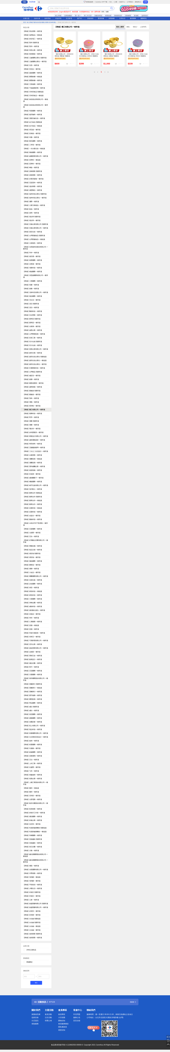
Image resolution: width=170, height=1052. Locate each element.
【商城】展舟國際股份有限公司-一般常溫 (35, 679)
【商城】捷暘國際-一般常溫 (32, 718)
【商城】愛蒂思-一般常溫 (31, 322)
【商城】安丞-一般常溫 (31, 65)
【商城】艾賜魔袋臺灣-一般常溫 (34, 447)
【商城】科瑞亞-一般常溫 (31, 896)
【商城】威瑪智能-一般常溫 (32, 387)
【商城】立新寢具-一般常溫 (32, 243)
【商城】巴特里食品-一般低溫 (33, 95)
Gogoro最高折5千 (65, 12)
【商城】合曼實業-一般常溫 (32, 455)
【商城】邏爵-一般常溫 (31, 201)
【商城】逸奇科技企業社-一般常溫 (35, 198)
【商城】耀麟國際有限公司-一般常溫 (35, 576)
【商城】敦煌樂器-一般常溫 (32, 54)
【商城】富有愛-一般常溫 (31, 915)
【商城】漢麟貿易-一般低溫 (32, 459)
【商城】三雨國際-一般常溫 (32, 281)
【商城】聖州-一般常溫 (31, 46)
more (133, 1002)
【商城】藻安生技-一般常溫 (32, 232)
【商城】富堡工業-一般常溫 (32, 338)
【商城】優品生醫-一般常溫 (32, 663)
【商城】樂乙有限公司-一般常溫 (34, 409)
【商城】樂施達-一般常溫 (31, 394)
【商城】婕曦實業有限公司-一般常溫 (35, 156)
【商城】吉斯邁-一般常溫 (31, 264)
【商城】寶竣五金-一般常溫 (32, 655)
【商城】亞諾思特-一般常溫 (32, 182)
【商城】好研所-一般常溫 (31, 911)
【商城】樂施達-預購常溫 (31, 391)
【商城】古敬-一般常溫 (31, 850)
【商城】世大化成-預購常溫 (32, 341)
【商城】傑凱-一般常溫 (31, 866)
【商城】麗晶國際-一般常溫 (32, 561)
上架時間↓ (143, 27)
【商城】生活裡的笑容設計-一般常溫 (35, 737)
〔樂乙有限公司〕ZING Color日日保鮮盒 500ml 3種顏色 (138, 55)
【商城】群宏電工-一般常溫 (32, 39)
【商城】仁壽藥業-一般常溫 (32, 621)
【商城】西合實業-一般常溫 (32, 31)
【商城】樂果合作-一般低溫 (32, 500)
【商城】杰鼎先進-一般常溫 (32, 580)
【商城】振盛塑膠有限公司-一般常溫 (35, 907)
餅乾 (103, 12)
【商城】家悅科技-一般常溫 (32, 595)
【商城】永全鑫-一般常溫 (31, 930)
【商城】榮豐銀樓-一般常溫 (32, 80)
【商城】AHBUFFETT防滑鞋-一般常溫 (35, 524)
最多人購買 (120, 27)
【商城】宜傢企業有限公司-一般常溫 (35, 228)
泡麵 (107, 12)
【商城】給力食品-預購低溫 (32, 122)
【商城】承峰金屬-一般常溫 (32, 603)
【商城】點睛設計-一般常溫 (32, 659)
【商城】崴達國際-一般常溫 (32, 73)
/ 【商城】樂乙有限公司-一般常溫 (66, 22)
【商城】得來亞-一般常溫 (31, 637)
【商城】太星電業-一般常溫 (32, 799)
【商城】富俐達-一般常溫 (31, 133)
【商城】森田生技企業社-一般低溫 (35, 360)
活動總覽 (128, 15)
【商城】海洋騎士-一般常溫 (32, 489)
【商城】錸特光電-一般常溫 (32, 353)
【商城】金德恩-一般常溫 (31, 652)
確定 (36, 983)
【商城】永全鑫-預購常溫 (31, 922)
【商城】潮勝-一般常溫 (31, 425)
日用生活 (122, 18)
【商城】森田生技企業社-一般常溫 (35, 364)
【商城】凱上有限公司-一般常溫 (34, 725)
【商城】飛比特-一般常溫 (31, 428)
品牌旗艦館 (68, 15)
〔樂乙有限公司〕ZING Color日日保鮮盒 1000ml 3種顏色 (89, 55)
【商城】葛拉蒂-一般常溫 (31, 220)
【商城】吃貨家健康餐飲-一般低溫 (35, 831)
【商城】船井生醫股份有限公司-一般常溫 (35, 804)
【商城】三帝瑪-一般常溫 (31, 145)
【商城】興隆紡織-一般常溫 (32, 546)
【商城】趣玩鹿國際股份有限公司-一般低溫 (35, 855)
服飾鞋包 (144, 18)
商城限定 (29, 962)
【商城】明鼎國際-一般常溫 (32, 111)
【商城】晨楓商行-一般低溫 (32, 688)
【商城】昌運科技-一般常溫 (32, 512)
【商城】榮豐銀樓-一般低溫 (32, 76)
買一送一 (78, 15)
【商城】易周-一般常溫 (31, 213)
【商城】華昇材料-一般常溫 (32, 444)
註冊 (115, 2)
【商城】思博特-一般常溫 (31, 164)
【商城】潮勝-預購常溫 (31, 421)
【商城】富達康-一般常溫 (31, 474)
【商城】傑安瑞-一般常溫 (31, 557)
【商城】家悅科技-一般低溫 (32, 591)
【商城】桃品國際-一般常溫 (32, 296)
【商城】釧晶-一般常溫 (31, 209)
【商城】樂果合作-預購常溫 (32, 497)
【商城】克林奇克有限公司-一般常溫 (35, 292)
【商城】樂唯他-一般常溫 (31, 565)
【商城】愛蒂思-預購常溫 (31, 319)
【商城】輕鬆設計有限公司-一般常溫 (35, 436)
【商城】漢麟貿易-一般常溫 (32, 462)
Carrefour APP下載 (101, 2)
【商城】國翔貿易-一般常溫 (32, 699)
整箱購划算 (118, 15)
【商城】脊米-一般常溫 (31, 618)
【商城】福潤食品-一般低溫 (32, 35)
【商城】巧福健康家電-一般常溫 (34, 88)
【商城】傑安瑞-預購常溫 (31, 553)
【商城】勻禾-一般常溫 (31, 771)
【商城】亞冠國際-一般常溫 (32, 671)
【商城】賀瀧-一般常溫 (31, 629)
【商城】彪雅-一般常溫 (31, 288)
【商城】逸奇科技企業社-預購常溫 (35, 194)
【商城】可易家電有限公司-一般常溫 (35, 640)
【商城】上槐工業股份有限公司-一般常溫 (35, 783)
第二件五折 (88, 15)
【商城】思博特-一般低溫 (31, 160)
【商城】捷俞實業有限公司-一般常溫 (35, 648)
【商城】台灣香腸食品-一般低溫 (34, 239)
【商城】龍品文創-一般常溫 (32, 550)
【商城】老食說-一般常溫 (31, 614)
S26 (92, 12)
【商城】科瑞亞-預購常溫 (31, 892)
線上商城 (58, 15)
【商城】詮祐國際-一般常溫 (32, 584)
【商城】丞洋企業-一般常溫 (32, 644)
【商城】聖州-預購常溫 (31, 42)
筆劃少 (135, 27)
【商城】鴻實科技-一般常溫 (32, 268)
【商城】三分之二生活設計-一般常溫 (35, 451)
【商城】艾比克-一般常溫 (31, 300)
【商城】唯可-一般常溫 (31, 667)
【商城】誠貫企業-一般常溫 (32, 330)
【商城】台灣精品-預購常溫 (32, 372)
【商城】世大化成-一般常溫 (32, 345)
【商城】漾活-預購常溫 (31, 304)
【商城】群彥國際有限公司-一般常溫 (35, 733)
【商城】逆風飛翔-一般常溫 (32, 756)
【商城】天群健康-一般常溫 (32, 84)
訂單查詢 (130, 2)
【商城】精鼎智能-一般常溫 (32, 470)
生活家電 (69, 18)
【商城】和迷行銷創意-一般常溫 (34, 633)
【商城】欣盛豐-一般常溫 (31, 767)
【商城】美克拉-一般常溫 (31, 69)
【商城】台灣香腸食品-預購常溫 (34, 235)
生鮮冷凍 (37, 18)
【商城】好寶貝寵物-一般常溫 (33, 179)
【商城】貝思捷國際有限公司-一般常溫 (35, 276)
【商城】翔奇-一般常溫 (31, 398)
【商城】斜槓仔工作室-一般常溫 (34, 813)
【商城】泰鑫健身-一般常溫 (32, 775)
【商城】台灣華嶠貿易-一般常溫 (34, 334)
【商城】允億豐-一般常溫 (31, 533)
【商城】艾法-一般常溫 (31, 760)
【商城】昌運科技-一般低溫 (32, 508)
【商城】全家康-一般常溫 (31, 326)
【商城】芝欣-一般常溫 (31, 536)
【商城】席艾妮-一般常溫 (31, 130)
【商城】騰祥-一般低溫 (31, 788)
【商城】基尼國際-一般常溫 (32, 714)
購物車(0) (138, 2)
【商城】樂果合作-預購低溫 (32, 493)
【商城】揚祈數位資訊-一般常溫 (34, 610)
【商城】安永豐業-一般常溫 (32, 315)
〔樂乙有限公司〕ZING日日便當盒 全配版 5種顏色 (112, 55)
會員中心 (122, 2)
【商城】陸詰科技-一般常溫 (32, 729)
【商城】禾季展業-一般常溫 (32, 873)
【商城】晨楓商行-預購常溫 (32, 684)
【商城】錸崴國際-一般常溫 (32, 752)
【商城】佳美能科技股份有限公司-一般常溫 (35, 248)
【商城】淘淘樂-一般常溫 (31, 881)
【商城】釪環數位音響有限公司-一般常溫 (35, 541)
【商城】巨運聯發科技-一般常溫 (34, 368)
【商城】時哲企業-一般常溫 (32, 50)
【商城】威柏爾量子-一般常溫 (33, 478)
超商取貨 (145, 15)
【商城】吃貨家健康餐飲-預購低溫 (35, 828)
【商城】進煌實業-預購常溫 (32, 934)
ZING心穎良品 (31, 950)
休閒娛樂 (112, 18)
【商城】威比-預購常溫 (31, 707)
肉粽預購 (75, 12)
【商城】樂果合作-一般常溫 (32, 504)
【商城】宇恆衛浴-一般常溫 (32, 885)
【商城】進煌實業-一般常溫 (32, 937)
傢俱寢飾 (133, 18)
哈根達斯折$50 (53, 12)
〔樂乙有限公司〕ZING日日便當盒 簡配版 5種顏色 (64, 55)
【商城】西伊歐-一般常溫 (31, 406)
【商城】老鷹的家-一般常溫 (32, 722)
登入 (110, 2)
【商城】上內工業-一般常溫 (32, 763)
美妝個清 (90, 18)
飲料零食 (48, 18)
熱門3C (79, 18)
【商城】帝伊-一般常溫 (31, 252)
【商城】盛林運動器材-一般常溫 (34, 440)
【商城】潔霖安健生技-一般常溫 (34, 118)
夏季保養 (97, 12)
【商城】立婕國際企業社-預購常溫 (35, 58)
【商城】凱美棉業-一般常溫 (32, 809)
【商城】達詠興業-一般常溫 (32, 186)
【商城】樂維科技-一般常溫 (32, 519)
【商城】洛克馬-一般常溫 (31, 824)
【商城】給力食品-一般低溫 (32, 126)
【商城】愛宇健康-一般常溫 (32, 695)
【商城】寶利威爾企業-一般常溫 (34, 466)
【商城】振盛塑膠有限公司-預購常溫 (35, 903)
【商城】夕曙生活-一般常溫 (32, 888)
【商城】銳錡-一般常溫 (31, 741)
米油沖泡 (58, 18)
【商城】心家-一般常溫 (31, 900)
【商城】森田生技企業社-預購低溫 (35, 357)
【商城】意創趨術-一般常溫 (32, 843)
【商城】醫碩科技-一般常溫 (32, 311)
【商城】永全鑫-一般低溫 (31, 926)
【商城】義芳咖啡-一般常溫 (32, 114)
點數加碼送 (98, 15)
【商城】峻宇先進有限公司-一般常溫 (35, 485)
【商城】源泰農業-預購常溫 (32, 171)
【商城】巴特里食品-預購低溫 (33, 92)
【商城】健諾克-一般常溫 (31, 375)
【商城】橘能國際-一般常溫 (32, 481)
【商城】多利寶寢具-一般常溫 (33, 432)
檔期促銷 (108, 15)
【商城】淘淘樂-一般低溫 (31, 877)
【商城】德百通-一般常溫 (31, 256)
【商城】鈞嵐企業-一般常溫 (32, 820)
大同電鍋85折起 (84, 12)
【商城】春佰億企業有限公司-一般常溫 (35, 106)
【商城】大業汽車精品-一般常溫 (34, 205)
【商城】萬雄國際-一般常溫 (32, 152)
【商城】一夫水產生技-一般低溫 (34, 148)
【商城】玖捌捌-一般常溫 (31, 748)
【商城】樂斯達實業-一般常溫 (33, 383)
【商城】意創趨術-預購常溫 (32, 839)
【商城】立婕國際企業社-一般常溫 (35, 61)
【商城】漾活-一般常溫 (31, 307)
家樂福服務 (88, 2)
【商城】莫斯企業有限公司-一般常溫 (35, 349)
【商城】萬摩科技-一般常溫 (32, 413)
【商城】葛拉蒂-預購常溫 (31, 216)
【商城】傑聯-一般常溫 (31, 568)
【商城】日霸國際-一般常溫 (32, 674)
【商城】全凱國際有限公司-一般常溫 (35, 869)
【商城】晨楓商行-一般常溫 (32, 691)
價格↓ (128, 27)
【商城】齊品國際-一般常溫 (32, 703)
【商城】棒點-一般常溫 (31, 167)
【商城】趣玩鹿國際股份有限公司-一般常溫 (35, 861)
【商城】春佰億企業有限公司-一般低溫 (35, 100)
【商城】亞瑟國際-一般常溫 (32, 529)
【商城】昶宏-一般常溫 (31, 587)
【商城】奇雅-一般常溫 (31, 137)
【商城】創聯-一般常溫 (31, 379)
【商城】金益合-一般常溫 (31, 515)
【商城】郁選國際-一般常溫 (32, 744)
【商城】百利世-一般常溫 (31, 795)
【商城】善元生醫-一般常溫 (32, 847)
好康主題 (26, 18)
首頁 (24, 22)
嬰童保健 (101, 18)
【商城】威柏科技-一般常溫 (32, 606)
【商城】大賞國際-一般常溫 (32, 599)
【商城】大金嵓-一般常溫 (31, 572)
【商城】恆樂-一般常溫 (31, 285)
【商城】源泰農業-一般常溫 (32, 175)
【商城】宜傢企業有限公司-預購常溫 (35, 224)
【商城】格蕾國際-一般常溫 (32, 260)
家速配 (136, 15)
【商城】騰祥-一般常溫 (31, 792)
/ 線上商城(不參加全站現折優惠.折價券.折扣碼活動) (41, 22)
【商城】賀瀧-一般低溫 (31, 625)
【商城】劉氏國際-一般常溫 (32, 141)
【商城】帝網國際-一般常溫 (32, 835)
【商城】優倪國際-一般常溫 (32, 816)
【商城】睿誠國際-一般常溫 (32, 271)
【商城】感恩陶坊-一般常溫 (32, 190)
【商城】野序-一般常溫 (31, 417)
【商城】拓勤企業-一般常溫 (32, 778)
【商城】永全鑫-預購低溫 (31, 919)
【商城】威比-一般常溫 (31, 710)
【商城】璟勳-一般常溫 (31, 402)
